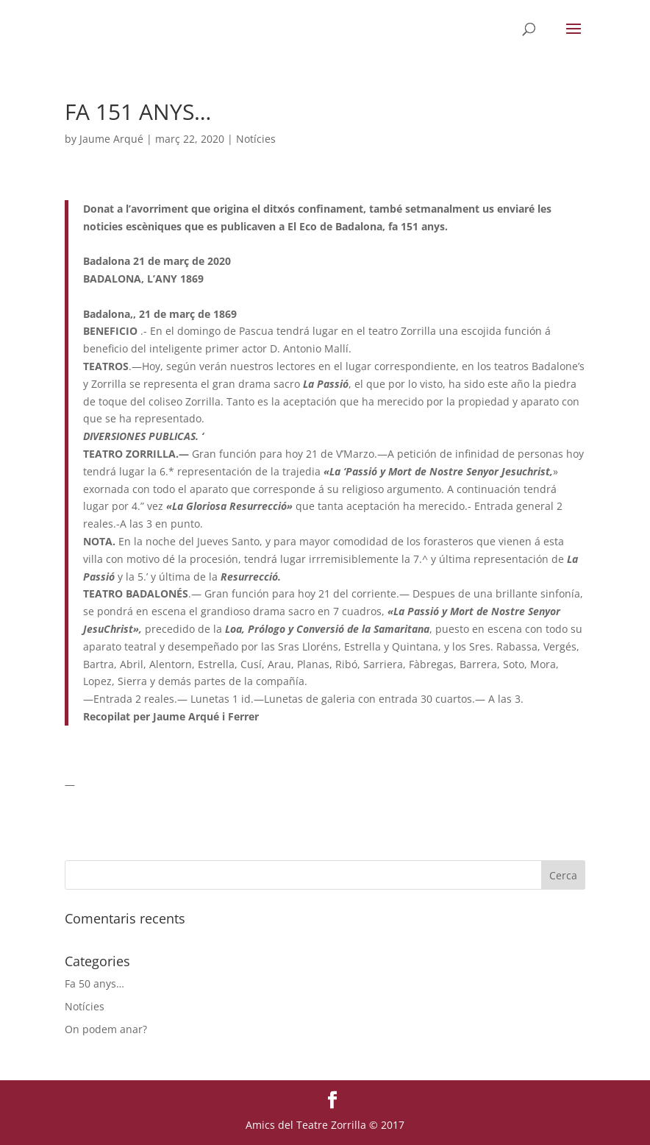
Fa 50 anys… (94, 983)
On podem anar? (106, 1029)
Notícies (256, 139)
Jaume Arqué (111, 139)
